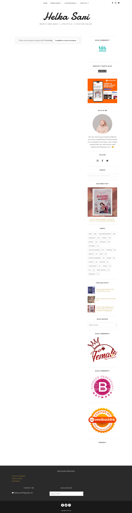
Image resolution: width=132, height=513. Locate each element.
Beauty (91, 242)
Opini (90, 234)
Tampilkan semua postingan (65, 40)
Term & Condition (18, 476)
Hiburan (91, 254)
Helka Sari (66, 16)
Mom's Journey (101, 270)
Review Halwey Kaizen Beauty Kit (106, 299)
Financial (102, 262)
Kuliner (104, 238)
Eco (90, 270)
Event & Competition (95, 258)
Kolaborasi (92, 274)
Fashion (91, 262)
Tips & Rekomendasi (105, 234)
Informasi (103, 242)
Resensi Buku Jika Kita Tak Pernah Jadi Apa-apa (105, 290)
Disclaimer (16, 481)
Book (101, 254)
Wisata (109, 258)
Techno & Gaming (94, 250)
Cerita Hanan (93, 266)
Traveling (109, 250)
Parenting (92, 246)
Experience (92, 238)
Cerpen (105, 266)
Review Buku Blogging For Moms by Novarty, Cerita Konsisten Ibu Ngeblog (102, 220)
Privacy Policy (17, 479)
